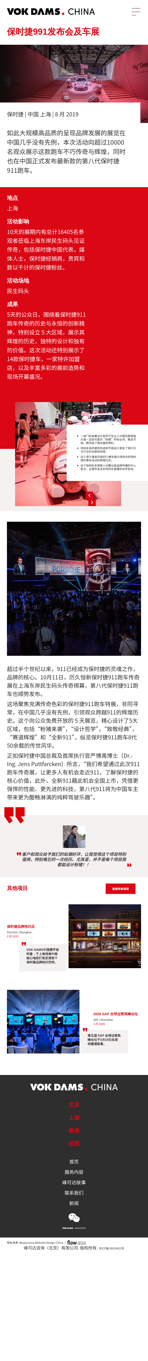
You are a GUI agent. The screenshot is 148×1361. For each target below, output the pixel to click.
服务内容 (74, 1172)
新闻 (74, 1203)
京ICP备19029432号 (111, 1251)
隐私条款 (15, 1245)
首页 (74, 1161)
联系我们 (74, 1192)
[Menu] (135, 11)
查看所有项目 (120, 889)
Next (126, 502)
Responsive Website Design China (57, 1245)
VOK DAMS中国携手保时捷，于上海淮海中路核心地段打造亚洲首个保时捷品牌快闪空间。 (42, 956)
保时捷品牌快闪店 (23, 926)
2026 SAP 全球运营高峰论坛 (115, 1013)
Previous (126, 492)
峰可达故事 (74, 1182)
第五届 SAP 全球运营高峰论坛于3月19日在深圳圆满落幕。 (104, 1043)
